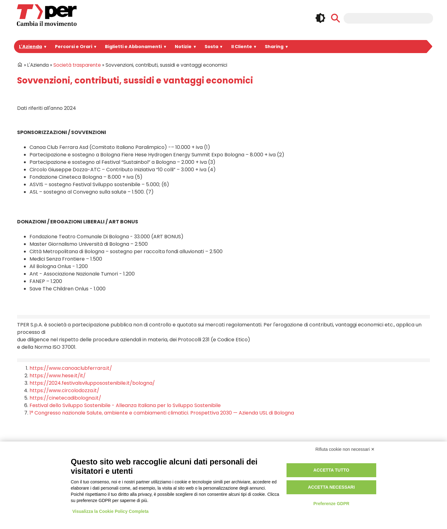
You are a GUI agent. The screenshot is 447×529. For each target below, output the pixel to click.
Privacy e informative (295, 461)
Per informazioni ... (30, 482)
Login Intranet (200, 461)
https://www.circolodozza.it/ (59, 383)
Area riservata (200, 475)
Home (20, 64)
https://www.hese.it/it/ (52, 368)
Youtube (410, 464)
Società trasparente (74, 65)
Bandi (104, 468)
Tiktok (381, 477)
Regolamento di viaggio (298, 475)
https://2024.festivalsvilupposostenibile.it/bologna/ (83, 375)
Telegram (425, 464)
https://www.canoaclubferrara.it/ (64, 360)
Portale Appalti (113, 461)
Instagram (381, 464)
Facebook (367, 464)
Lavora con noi (113, 482)
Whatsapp (367, 477)
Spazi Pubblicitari (116, 475)
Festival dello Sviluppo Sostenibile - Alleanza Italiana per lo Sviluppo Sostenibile (117, 398)
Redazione (197, 482)
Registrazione (200, 468)
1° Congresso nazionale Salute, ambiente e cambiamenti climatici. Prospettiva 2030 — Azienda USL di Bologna (152, 405)
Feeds (396, 477)
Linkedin (396, 464)
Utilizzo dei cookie (292, 468)
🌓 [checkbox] (320, 18)
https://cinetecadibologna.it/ (59, 390)
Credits (280, 482)
